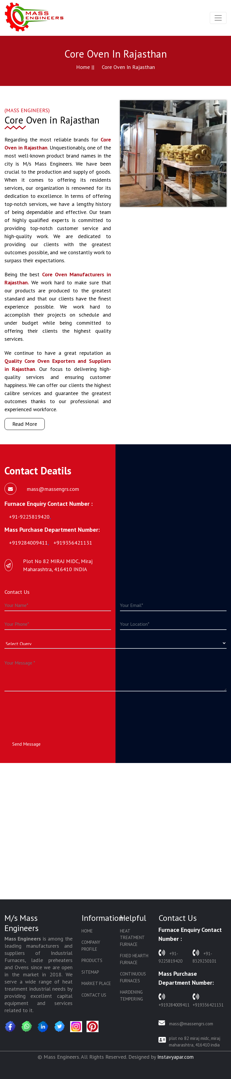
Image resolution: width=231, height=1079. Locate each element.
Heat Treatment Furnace (132, 937)
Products (91, 960)
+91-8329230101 (204, 956)
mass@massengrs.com (185, 1023)
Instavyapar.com (175, 1056)
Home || (85, 67)
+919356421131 (208, 1000)
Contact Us (93, 995)
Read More (24, 423)
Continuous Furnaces (133, 977)
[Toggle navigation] (218, 18)
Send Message (26, 744)
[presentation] (49, 710)
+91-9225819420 (170, 956)
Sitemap (90, 972)
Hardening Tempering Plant (131, 998)
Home (87, 931)
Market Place (96, 983)
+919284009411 (174, 1000)
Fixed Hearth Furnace (134, 959)
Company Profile (90, 945)
